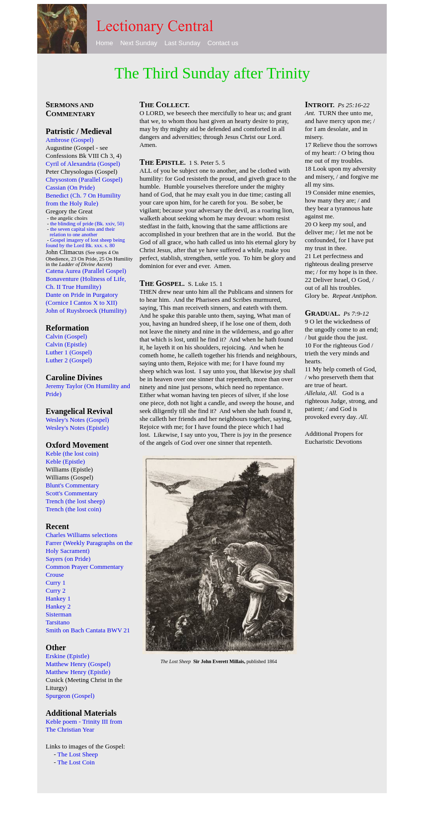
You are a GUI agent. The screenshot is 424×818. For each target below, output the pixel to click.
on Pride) (78, 558)
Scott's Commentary (72, 493)
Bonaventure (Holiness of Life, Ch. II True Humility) (86, 282)
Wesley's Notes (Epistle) (77, 427)
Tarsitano (58, 622)
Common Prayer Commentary (85, 566)
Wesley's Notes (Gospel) (77, 419)
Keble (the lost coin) (72, 453)
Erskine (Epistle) (67, 656)
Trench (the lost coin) (73, 509)
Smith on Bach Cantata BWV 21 (88, 630)
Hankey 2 (58, 606)
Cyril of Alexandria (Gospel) (83, 163)
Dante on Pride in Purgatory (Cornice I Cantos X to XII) (83, 298)
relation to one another (73, 234)
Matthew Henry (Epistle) (78, 672)
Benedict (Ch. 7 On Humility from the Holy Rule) (83, 199)
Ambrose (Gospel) (69, 139)
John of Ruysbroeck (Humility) (86, 310)
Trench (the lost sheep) (75, 501)
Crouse (55, 574)
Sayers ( (56, 558)
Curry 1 (56, 582)
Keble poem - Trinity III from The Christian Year (84, 725)
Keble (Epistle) (65, 461)
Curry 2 (56, 590)
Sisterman (58, 614)
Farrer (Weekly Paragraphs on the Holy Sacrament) (89, 546)
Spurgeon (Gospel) (70, 695)
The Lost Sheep (78, 754)
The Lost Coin (76, 762)
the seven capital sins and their (82, 229)
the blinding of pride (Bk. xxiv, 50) (87, 223)
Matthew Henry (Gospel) (78, 664)
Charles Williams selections (81, 535)
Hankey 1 (58, 598)
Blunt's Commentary (72, 485)
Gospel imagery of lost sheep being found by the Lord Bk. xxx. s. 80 (85, 242)
